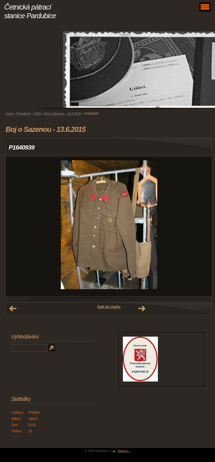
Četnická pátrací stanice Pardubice (30, 11)
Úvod (9, 113)
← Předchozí (13, 308)
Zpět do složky (108, 307)
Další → (141, 308)
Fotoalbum (23, 113)
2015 (37, 113)
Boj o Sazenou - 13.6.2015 (63, 113)
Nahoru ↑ (124, 450)
